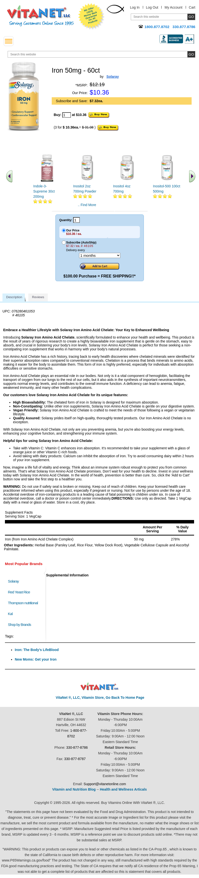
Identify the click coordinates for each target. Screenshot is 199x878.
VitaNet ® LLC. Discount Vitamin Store (100, 687)
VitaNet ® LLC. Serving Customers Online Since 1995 (40, 15)
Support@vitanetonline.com (104, 784)
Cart (192, 7)
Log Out (152, 7)
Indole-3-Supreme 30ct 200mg (44, 191)
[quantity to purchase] (66, 115)
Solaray (13, 581)
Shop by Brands (20, 624)
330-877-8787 (75, 759)
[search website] (101, 54)
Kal (10, 614)
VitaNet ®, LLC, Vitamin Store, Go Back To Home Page (100, 697)
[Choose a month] (99, 255)
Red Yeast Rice (19, 592)
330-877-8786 (77, 747)
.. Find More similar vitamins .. (87, 207)
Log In (135, 7)
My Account (173, 7)
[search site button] (191, 54)
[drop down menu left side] (9, 41)
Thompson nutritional (23, 603)
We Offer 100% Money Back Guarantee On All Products (91, 16)
